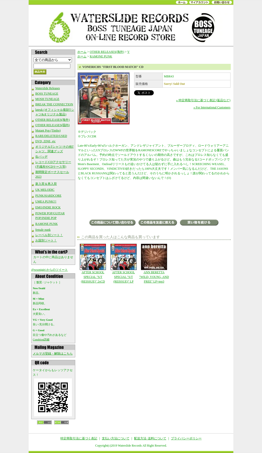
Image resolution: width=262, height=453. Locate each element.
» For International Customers (211, 107)
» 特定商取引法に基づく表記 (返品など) (203, 100)
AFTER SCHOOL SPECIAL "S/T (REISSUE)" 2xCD (93, 263)
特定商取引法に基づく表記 (78, 438)
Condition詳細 (41, 339)
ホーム (81, 52)
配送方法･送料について (150, 438)
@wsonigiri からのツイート (49, 269)
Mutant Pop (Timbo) (48, 130)
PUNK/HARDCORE (48, 195)
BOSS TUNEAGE (46, 93)
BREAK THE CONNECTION (54, 104)
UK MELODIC (44, 190)
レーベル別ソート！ (49, 235)
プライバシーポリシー (186, 438)
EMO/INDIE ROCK (48, 207)
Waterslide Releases (47, 88)
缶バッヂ (41, 156)
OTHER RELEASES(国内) (52, 125)
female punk (43, 229)
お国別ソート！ (46, 240)
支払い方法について (115, 438)
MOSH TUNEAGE (47, 99)
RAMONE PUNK (46, 224)
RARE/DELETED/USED (51, 136)
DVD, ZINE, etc (45, 141)
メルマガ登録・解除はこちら (53, 353)
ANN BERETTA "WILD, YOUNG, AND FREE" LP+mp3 (154, 263)
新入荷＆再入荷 (46, 184)
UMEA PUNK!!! (45, 201)
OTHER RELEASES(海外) (52, 120)
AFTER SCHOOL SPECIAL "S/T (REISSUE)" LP (123, 263)
